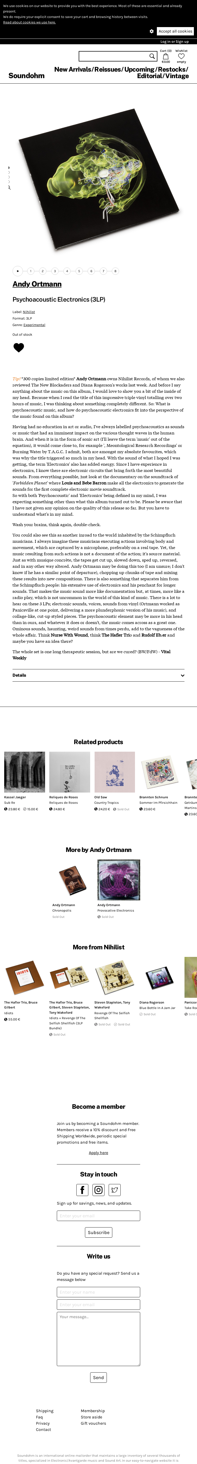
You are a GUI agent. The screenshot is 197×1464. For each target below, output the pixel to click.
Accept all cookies (175, 31)
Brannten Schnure (153, 797)
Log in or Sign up (175, 41)
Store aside (91, 1417)
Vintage (177, 76)
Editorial (149, 76)
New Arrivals (72, 69)
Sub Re (9, 803)
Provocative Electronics (115, 910)
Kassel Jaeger (15, 797)
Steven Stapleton (75, 1007)
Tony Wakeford (60, 1012)
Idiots (8, 1013)
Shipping (44, 1410)
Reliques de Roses (63, 797)
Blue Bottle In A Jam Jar (157, 1008)
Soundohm (26, 75)
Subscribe (98, 1232)
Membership (93, 1410)
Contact (43, 1429)
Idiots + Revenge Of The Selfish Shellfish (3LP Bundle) (67, 1023)
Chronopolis (61, 910)
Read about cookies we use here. (29, 22)
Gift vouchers (93, 1423)
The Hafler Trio (15, 1002)
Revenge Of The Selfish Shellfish (112, 1015)
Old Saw (100, 797)
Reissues (107, 69)
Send (98, 1377)
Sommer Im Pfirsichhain (158, 803)
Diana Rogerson (151, 1002)
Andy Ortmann (37, 283)
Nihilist (29, 312)
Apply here (98, 1152)
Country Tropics (106, 803)
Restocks (171, 69)
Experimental (34, 325)
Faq (39, 1417)
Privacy (43, 1423)
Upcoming (139, 69)
